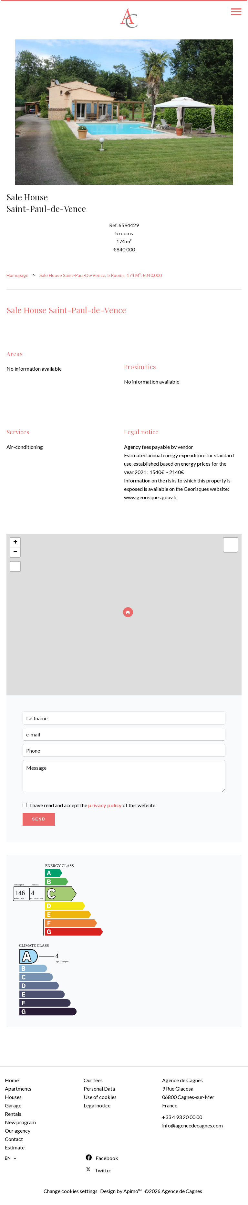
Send (38, 819)
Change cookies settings (71, 1191)
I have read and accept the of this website (92, 805)
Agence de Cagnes (182, 1080)
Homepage (17, 275)
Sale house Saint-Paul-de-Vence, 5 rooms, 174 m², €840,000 (100, 275)
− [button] (15, 552)
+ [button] (15, 542)
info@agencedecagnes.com (192, 1125)
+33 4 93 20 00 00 (182, 1117)
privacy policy (105, 805)
